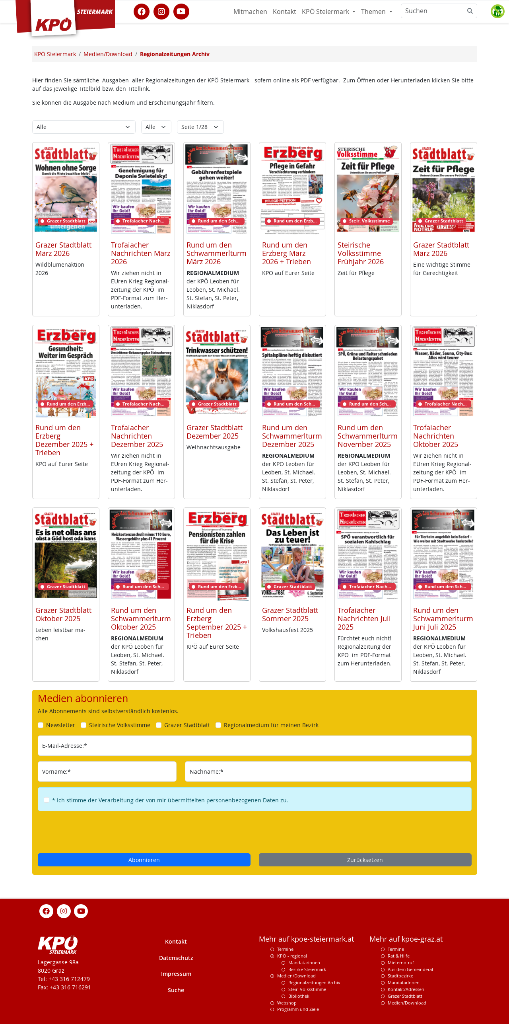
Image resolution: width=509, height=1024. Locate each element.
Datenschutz (176, 958)
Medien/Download (296, 976)
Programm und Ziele (298, 1009)
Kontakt (284, 11)
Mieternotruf (401, 962)
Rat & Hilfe (399, 956)
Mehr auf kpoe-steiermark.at (306, 939)
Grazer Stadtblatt (405, 996)
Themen (374, 11)
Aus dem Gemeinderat (410, 969)
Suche (176, 990)
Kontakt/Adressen (406, 989)
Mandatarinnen (304, 962)
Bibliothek (298, 996)
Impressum (176, 973)
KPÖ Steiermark (326, 11)
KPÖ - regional (292, 956)
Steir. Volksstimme (307, 989)
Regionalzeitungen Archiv (314, 982)
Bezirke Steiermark (307, 969)
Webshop (287, 1003)
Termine (285, 949)
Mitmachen (250, 11)
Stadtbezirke (400, 976)
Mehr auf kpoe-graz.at (406, 939)
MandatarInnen (404, 982)
